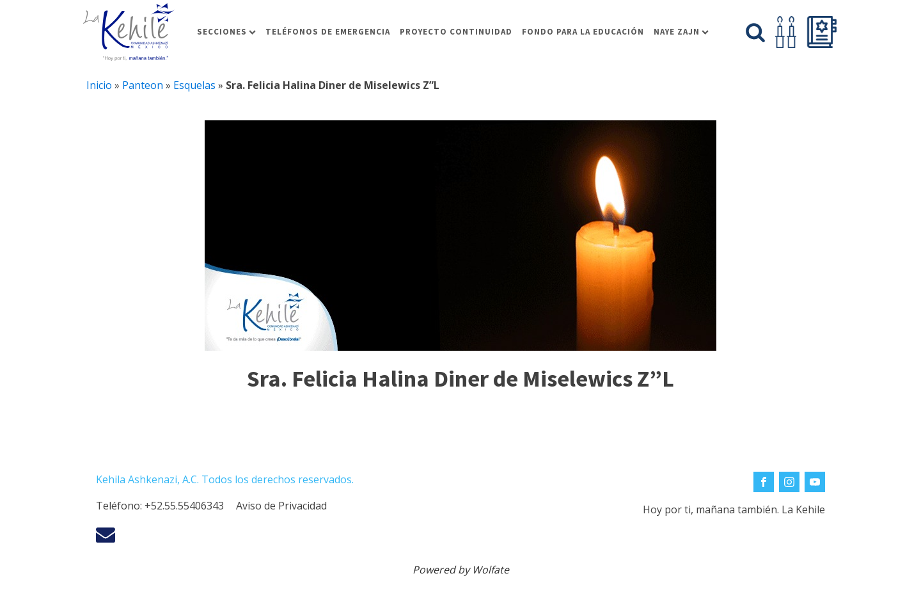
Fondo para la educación (583, 31)
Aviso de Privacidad (281, 506)
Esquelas (194, 85)
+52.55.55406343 (184, 506)
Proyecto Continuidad (456, 31)
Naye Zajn (681, 31)
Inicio (99, 85)
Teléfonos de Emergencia (327, 31)
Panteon (142, 85)
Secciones (226, 31)
